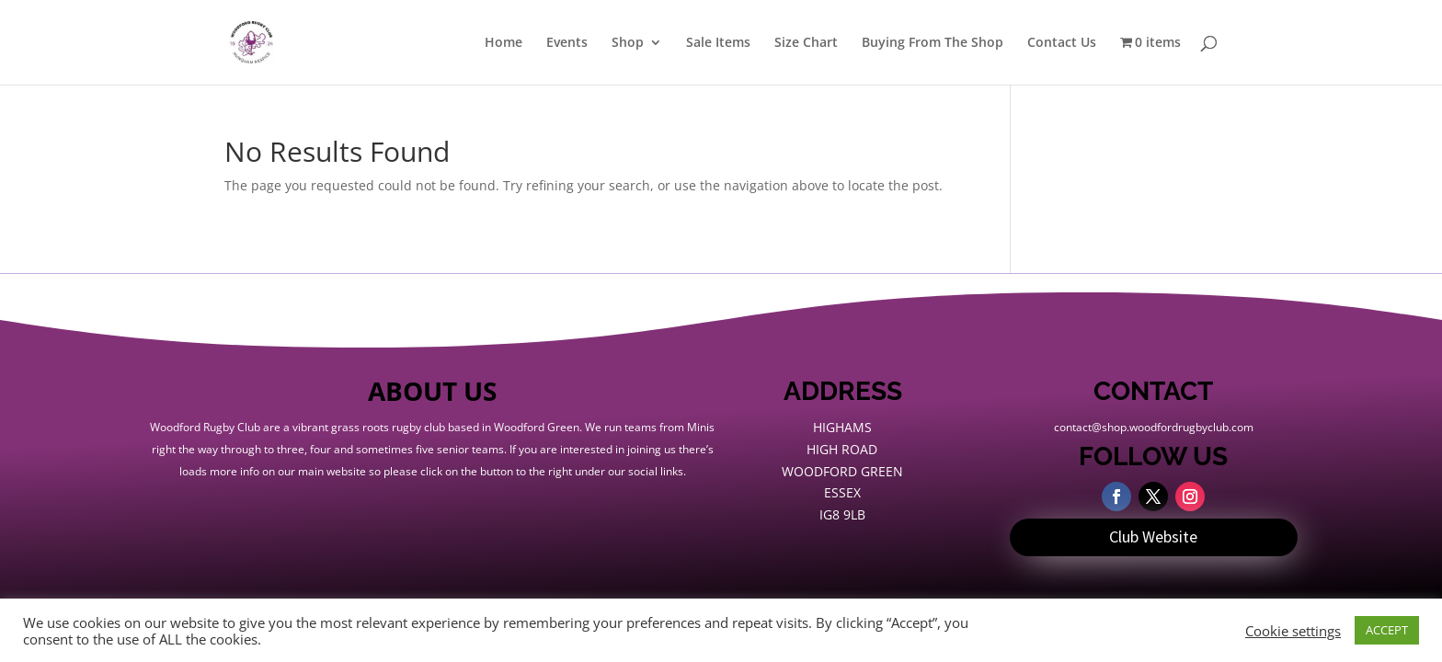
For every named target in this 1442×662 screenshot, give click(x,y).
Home (503, 43)
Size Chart (806, 43)
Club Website (1153, 536)
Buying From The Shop (932, 43)
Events (567, 43)
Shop (628, 43)
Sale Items (718, 43)
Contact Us (1061, 43)
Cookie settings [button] (1293, 630)
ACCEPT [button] (1387, 630)
